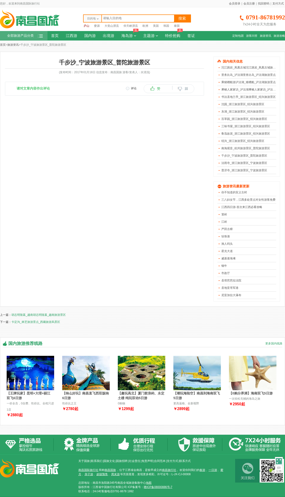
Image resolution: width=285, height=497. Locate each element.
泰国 (177, 25)
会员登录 (234, 3)
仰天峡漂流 (131, 25)
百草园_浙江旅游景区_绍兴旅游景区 (244, 119)
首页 (55, 36)
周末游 (115, 474)
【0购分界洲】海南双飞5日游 (251, 393)
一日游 (213, 470)
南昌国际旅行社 (88, 470)
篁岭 (224, 214)
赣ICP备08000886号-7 (158, 487)
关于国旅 (84, 461)
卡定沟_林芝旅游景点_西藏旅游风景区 (35, 322)
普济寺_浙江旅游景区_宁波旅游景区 (244, 170)
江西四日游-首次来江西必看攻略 (241, 207)
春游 (202, 470)
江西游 (71, 36)
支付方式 (278, 3)
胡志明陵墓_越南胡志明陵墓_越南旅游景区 (38, 314)
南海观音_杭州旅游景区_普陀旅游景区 (245, 148)
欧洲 (145, 25)
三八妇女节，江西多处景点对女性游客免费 (248, 199)
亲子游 (89, 474)
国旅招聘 (122, 461)
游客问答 (251, 35)
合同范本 (160, 461)
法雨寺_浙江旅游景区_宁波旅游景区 (244, 163)
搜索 (182, 18)
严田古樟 (227, 229)
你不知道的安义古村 (234, 192)
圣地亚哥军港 (229, 287)
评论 (134, 88)
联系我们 (96, 461)
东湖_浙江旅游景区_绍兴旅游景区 (242, 111)
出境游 (108, 36)
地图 (149, 482)
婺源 (97, 25)
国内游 (90, 36)
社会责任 (134, 461)
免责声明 (147, 461)
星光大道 (227, 251)
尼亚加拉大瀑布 (231, 295)
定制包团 (238, 35)
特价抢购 (174, 34)
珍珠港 (225, 236)
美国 (156, 25)
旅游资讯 (265, 35)
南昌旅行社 (169, 470)
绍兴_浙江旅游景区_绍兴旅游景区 (242, 141)
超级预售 (102, 474)
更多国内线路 (273, 343)
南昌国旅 (110, 470)
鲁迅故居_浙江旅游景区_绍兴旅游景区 (245, 133)
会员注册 (249, 3)
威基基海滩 (228, 258)
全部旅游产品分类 (25, 35)
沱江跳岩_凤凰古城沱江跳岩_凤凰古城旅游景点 (251, 67)
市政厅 (225, 273)
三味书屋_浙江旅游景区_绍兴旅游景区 (245, 126)
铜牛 (224, 265)
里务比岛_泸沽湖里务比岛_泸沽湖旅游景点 (248, 75)
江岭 (224, 221)
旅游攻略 (279, 35)
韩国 (166, 25)
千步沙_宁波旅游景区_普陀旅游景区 (244, 155)
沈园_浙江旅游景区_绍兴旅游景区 (242, 104)
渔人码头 (227, 243)
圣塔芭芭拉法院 (231, 280)
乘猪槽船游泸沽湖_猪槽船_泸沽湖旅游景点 (248, 82)
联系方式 (185, 461)
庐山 (86, 25)
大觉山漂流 (111, 25)
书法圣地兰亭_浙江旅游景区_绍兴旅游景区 (248, 97)
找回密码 (263, 3)
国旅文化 (109, 461)
